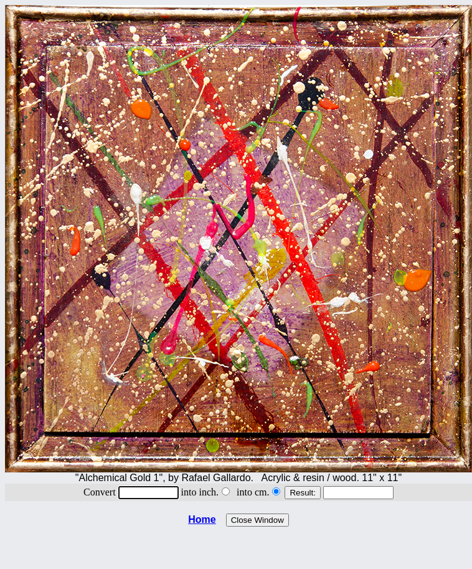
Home (201, 519)
